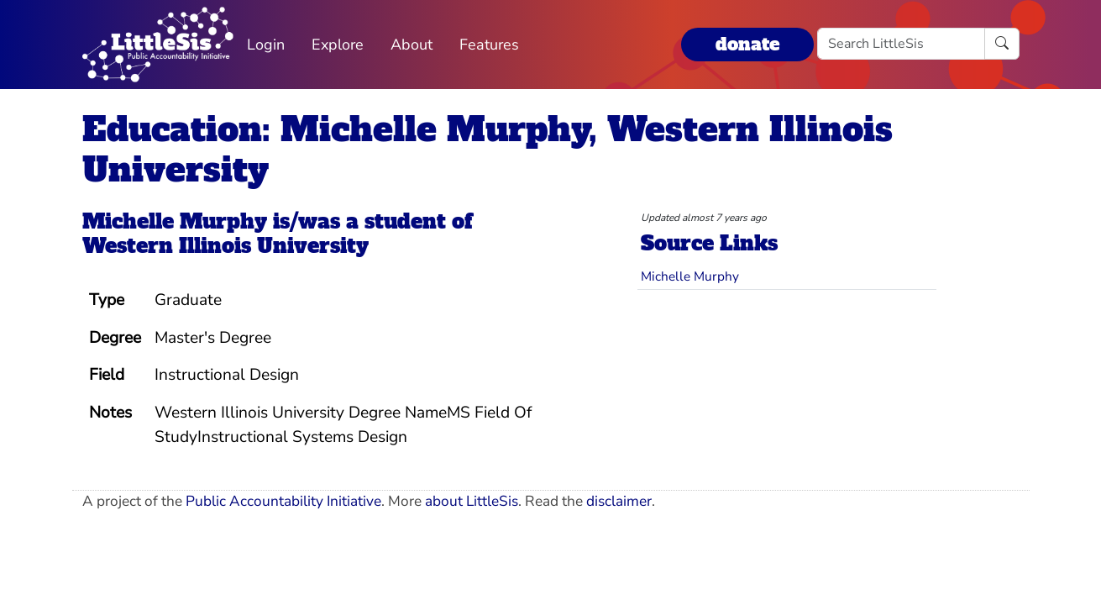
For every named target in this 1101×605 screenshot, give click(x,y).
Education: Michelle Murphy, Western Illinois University (487, 149)
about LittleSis (471, 501)
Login (266, 44)
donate (747, 44)
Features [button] (489, 44)
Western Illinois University (225, 246)
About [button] (412, 44)
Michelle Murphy (174, 221)
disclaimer (619, 501)
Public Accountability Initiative (283, 501)
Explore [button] (338, 44)
